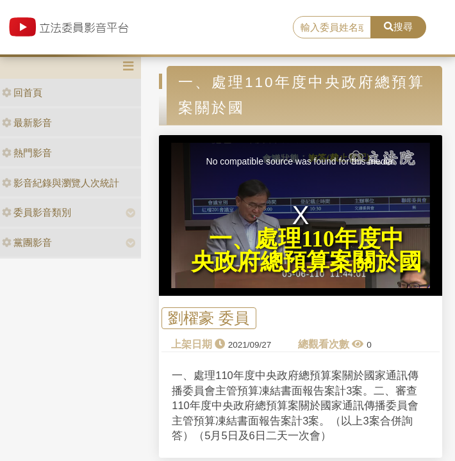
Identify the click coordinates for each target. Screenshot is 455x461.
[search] (332, 27)
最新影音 (27, 122)
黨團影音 (27, 242)
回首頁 (22, 92)
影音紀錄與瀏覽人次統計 (60, 182)
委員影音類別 (36, 212)
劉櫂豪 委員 (208, 318)
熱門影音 (27, 152)
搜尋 (398, 26)
